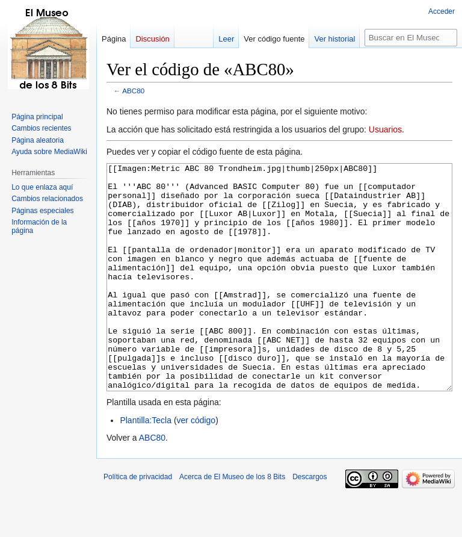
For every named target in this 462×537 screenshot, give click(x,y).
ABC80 (133, 91)
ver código (196, 465)
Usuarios (385, 129)
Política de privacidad (137, 522)
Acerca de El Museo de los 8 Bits (232, 522)
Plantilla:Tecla (145, 465)
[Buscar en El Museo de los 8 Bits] (411, 37)
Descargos (309, 522)
